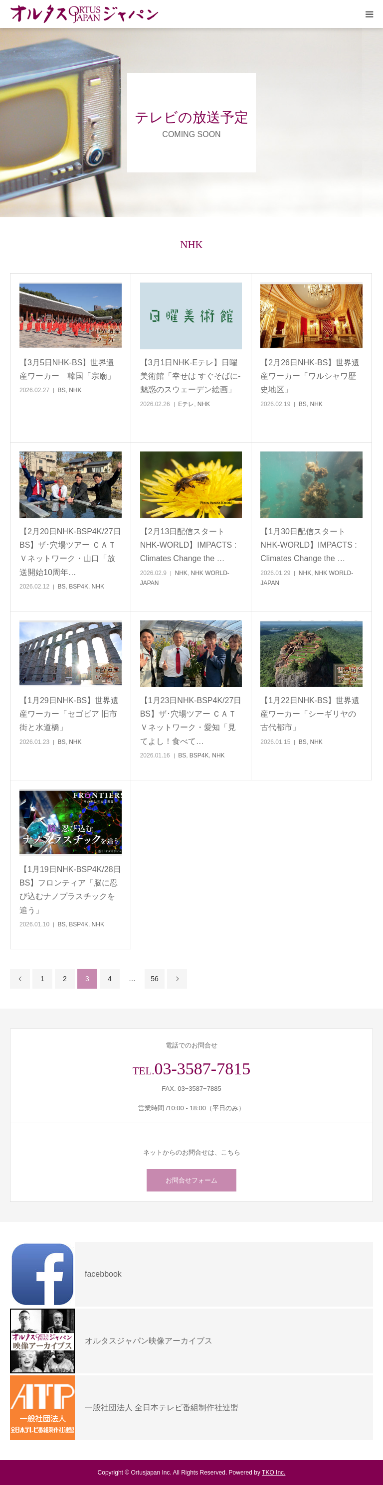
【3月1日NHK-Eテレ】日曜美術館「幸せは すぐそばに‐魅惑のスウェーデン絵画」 (190, 376)
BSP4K (78, 586)
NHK (75, 390)
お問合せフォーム (191, 1180)
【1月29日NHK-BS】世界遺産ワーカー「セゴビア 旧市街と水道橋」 (69, 714)
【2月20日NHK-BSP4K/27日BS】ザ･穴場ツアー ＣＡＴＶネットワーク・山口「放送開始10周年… (70, 552)
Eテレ (186, 404)
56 (155, 979)
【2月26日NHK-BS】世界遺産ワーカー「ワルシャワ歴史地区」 (310, 376)
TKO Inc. (273, 1472)
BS (62, 390)
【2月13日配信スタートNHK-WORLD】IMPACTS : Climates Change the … (188, 545)
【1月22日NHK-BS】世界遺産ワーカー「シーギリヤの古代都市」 (310, 714)
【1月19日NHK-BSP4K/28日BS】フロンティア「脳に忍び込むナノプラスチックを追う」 (70, 889)
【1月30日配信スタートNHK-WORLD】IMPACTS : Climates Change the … (308, 545)
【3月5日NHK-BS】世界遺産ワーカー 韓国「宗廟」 (67, 369)
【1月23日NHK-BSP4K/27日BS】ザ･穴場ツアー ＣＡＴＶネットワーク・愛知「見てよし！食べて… (191, 720)
